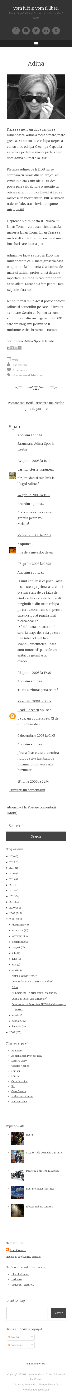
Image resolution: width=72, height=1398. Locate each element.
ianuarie (16, 1026)
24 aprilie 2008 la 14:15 (33, 495)
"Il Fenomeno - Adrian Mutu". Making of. (34, 992)
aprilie (15, 970)
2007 (12, 1032)
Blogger (37, 1379)
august (16, 947)
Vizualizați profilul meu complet (23, 1256)
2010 (12, 907)
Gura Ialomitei (19, 1081)
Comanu (16, 1071)
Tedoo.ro (16, 1279)
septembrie (18, 941)
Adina (36, 63)
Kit (13, 1086)
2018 (12, 862)
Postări (13, 1337)
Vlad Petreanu (19, 1101)
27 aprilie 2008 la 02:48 (34, 564)
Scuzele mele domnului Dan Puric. (44, 1152)
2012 (12, 896)
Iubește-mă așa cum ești (39, 1206)
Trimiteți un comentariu (27, 790)
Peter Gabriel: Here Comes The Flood (32, 981)
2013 (12, 890)
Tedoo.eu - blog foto (22, 1284)
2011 (12, 901)
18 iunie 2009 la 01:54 (33, 781)
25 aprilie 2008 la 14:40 (34, 535)
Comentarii (15, 1345)
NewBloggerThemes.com (36, 1389)
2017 (12, 867)
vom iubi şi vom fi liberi (36, 8)
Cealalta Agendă (20, 1065)
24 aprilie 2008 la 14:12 (33, 461)
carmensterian (29, 469)
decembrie (18, 924)
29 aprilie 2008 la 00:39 (34, 701)
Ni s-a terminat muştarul (40, 1188)
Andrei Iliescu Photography (26, 1055)
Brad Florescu (19, 364)
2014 (12, 884)
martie (16, 1015)
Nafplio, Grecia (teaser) (24, 975)
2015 (12, 879)
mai (14, 964)
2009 (12, 913)
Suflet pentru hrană (22, 1096)
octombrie (18, 936)
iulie (14, 953)
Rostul (29, 1134)
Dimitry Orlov (19, 1060)
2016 (12, 873)
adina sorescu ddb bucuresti (28, 375)
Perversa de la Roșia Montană (42, 1170)
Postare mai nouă (21, 403)
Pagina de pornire (35, 1363)
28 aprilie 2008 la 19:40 (34, 673)
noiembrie (17, 930)
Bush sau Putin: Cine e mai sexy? (29, 998)
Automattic (31, 1384)
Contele (15, 1076)
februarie (17, 1020)
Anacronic (16, 1050)
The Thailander (20, 1274)
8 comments (20, 370)
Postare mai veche (50, 403)
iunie (14, 958)
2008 (12, 919)
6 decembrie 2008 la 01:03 (36, 735)
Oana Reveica (18, 1091)
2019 (12, 856)
